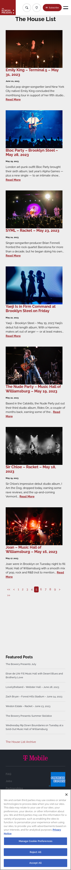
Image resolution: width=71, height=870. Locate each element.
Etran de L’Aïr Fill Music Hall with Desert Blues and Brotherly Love (34, 675)
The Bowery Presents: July (21, 664)
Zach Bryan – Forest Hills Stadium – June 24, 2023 (34, 696)
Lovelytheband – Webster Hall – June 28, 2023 (32, 687)
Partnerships (14, 788)
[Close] (66, 794)
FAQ (8, 774)
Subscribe (54, 7)
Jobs (9, 781)
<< (8, 589)
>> (8, 595)
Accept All (35, 862)
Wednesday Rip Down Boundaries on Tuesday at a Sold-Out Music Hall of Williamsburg (34, 727)
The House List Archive (21, 742)
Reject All (35, 852)
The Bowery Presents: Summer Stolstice (29, 715)
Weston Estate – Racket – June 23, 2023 (28, 706)
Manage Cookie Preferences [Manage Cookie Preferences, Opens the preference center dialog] (35, 841)
